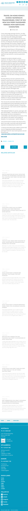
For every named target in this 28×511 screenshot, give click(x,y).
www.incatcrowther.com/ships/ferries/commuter (12, 134)
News (2, 485)
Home (2, 478)
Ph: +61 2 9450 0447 (5, 431)
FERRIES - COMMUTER (8, 141)
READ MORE (4, 136)
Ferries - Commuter (5, 170)
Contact (3, 488)
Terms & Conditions (14, 510)
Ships (2, 483)
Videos (2, 487)
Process (3, 481)
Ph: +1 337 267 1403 (5, 447)
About (2, 480)
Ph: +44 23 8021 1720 (6, 461)
